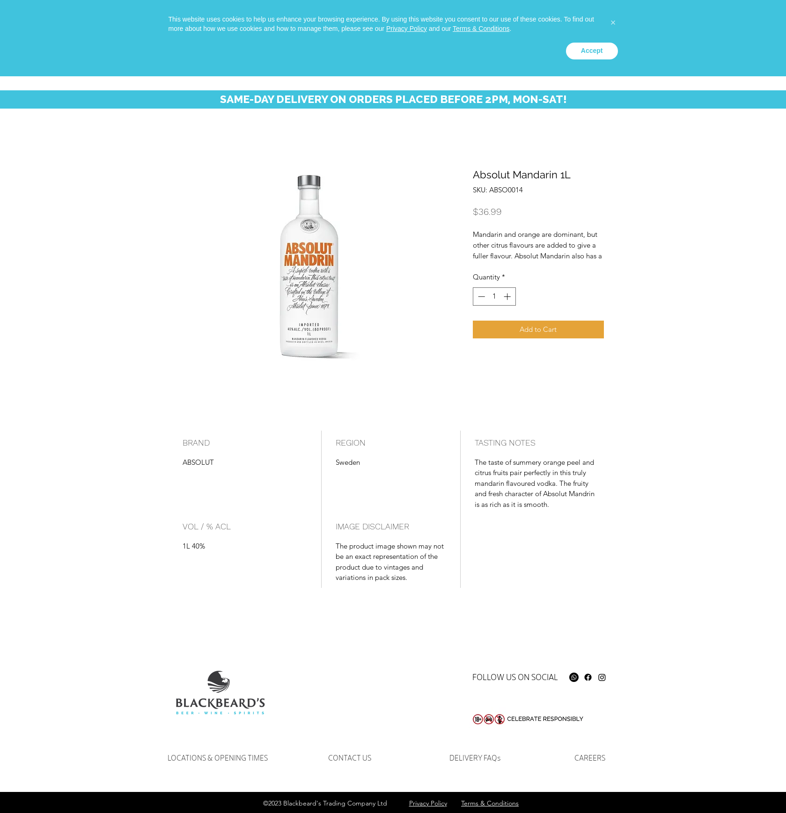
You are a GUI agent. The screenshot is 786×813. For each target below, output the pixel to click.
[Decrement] (480, 296)
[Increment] (508, 296)
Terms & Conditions (481, 765)
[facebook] (574, 21)
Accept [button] (592, 787)
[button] (723, 27)
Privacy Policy (406, 765)
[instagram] (588, 21)
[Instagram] (602, 677)
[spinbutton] (494, 296)
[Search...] (647, 26)
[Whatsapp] (560, 21)
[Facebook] (588, 677)
